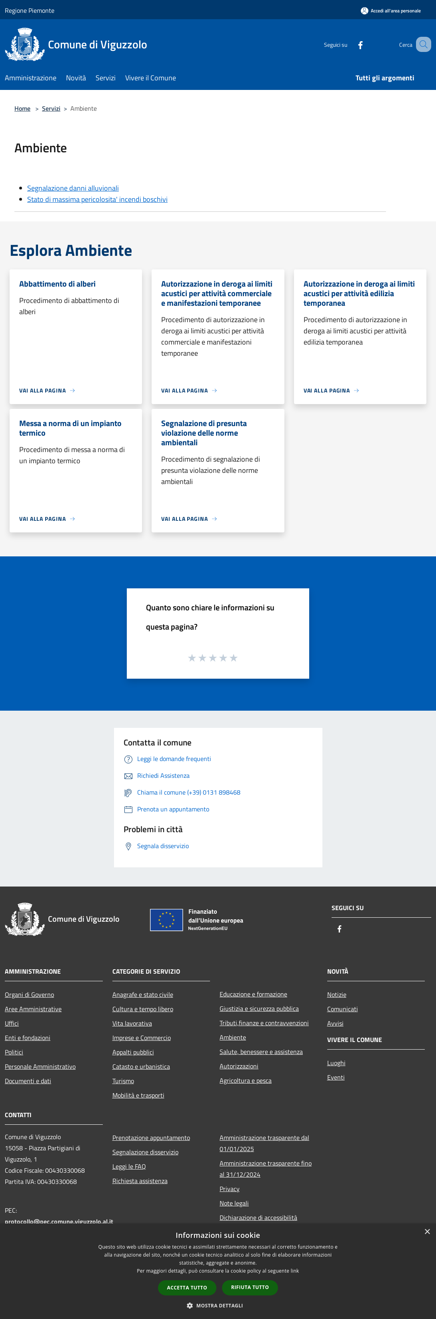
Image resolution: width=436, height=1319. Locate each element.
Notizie (336, 994)
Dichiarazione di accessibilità (258, 1217)
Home (22, 108)
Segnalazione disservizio (145, 1152)
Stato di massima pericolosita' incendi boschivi (97, 199)
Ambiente (233, 1037)
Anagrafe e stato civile (142, 994)
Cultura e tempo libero (142, 1009)
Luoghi (336, 1063)
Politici (14, 1052)
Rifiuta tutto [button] (250, 1287)
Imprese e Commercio (141, 1037)
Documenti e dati (28, 1081)
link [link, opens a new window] (295, 1270)
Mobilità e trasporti (138, 1095)
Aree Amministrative (33, 1009)
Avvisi (335, 1023)
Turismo (123, 1081)
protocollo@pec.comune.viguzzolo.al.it (59, 1221)
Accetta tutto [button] (187, 1287)
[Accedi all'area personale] (390, 10)
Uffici (12, 1023)
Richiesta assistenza (140, 1181)
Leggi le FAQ (129, 1166)
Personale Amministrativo (40, 1066)
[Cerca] (421, 44)
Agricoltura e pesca (246, 1080)
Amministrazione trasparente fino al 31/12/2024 (266, 1168)
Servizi (51, 108)
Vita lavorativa (132, 1023)
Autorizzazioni (239, 1066)
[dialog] (218, 1271)
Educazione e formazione (253, 994)
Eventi (336, 1077)
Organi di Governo (29, 994)
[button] (218, 1305)
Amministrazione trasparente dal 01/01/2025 (264, 1143)
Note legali (234, 1203)
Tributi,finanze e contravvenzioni (264, 1023)
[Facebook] (350, 44)
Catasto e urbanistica (141, 1066)
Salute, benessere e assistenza (261, 1051)
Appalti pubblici (133, 1052)
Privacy (230, 1188)
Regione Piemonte (29, 10)
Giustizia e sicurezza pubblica (259, 1008)
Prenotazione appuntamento (151, 1137)
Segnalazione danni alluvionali (73, 188)
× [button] (427, 1232)
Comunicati (342, 1009)
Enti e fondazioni (27, 1037)
